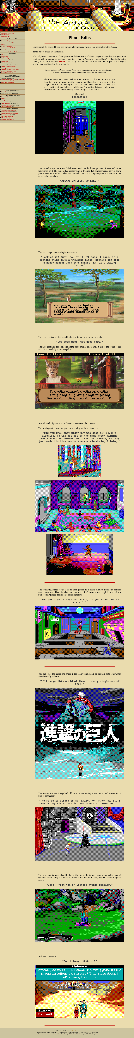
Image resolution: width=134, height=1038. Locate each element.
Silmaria (12, 81)
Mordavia (21, 79)
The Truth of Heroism (7, 63)
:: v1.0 (8, 71)
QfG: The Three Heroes (7, 82)
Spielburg (4, 79)
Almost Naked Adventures (8, 66)
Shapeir (10, 79)
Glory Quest (4, 68)
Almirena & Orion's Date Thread (10, 69)
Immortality (4, 61)
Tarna (15, 79)
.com (6, 118)
